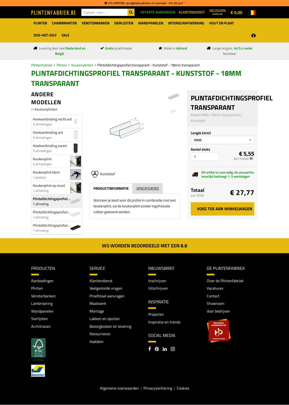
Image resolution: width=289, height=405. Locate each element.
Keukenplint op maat (49, 185)
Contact (213, 296)
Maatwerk (98, 304)
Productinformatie (111, 188)
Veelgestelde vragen (106, 288)
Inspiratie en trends (164, 322)
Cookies (183, 388)
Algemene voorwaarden (119, 388)
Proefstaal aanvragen (107, 296)
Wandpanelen (42, 311)
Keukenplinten (82, 65)
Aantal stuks (200, 149)
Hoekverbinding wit (48, 132)
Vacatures (215, 288)
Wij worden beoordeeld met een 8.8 (144, 245)
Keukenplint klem (46, 172)
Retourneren (100, 334)
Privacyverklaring (157, 388)
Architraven (41, 326)
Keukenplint (42, 159)
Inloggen (217, 12)
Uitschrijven (158, 288)
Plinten (61, 65)
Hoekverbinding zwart (50, 145)
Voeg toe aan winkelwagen (224, 209)
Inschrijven (157, 281)
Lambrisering (42, 304)
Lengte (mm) (201, 133)
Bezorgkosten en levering (110, 326)
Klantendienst (101, 281)
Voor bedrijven (218, 311)
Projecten (156, 314)
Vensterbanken (43, 296)
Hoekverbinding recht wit (52, 119)
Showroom (215, 304)
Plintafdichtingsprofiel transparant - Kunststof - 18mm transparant (148, 65)
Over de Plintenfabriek (225, 281)
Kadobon (97, 342)
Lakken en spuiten (105, 319)
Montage (97, 311)
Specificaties (147, 188)
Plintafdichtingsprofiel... (51, 199)
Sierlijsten (39, 319)
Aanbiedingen (42, 281)
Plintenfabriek (41, 65)
